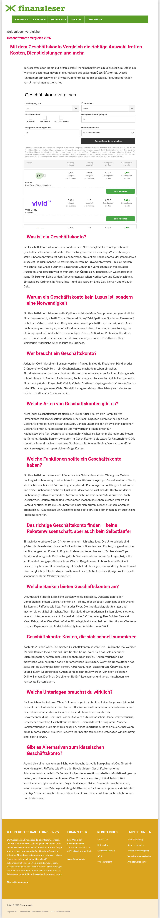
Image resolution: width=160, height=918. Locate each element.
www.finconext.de (76, 859)
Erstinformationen (106, 850)
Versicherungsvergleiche (139, 856)
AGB (99, 856)
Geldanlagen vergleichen (24, 32)
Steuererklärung (135, 839)
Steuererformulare (136, 845)
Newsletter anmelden (17, 882)
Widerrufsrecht (104, 861)
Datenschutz (103, 845)
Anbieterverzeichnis (137, 861)
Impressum (102, 839)
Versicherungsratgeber (138, 850)
